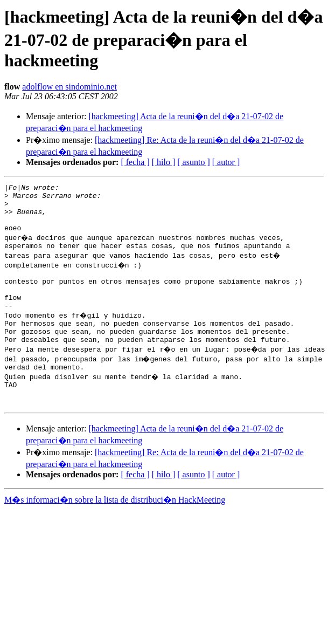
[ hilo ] (164, 162)
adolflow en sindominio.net (69, 86)
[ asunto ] (193, 162)
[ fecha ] (135, 162)
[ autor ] (226, 162)
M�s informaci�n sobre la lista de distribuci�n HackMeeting (114, 530)
